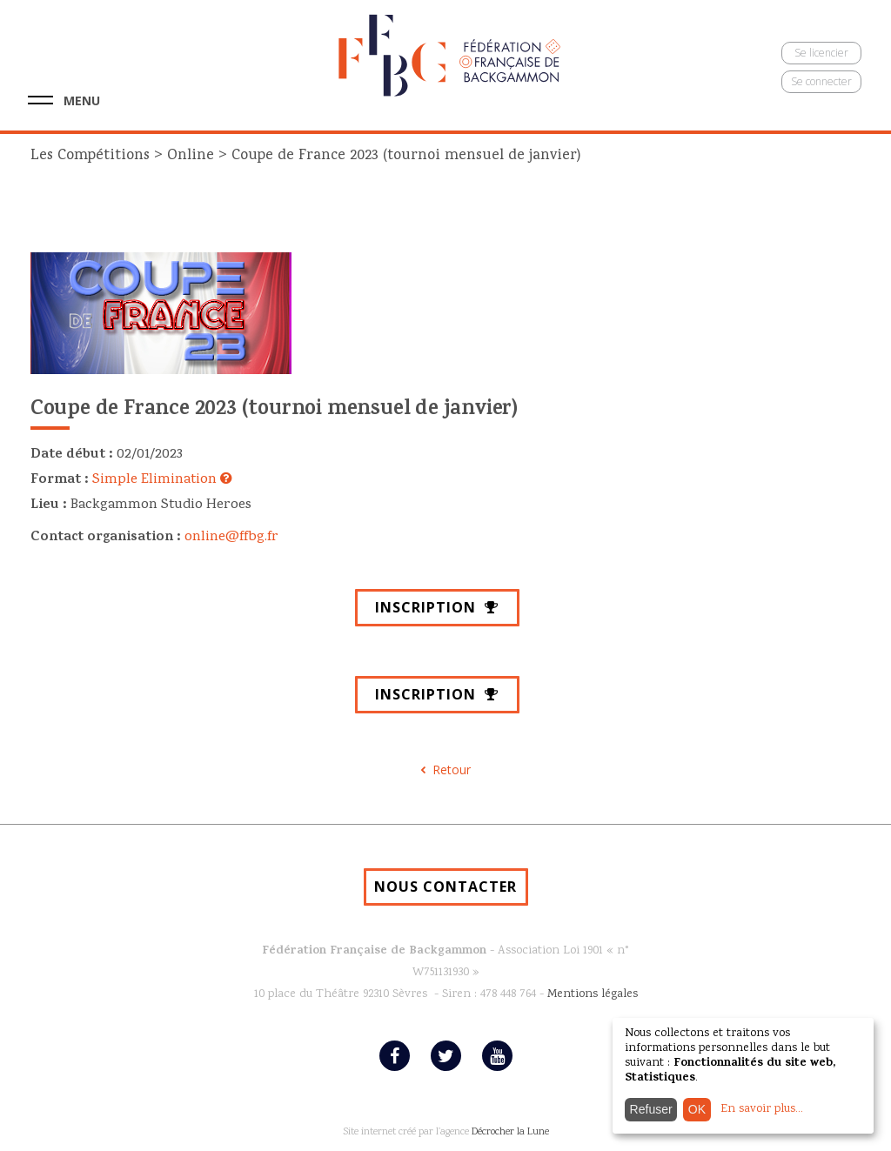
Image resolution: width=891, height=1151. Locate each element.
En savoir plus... (761, 1109)
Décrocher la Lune (510, 1132)
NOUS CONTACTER (445, 886)
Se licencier (821, 52)
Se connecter (821, 81)
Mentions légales (592, 994)
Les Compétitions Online (124, 156)
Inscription (437, 607)
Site (350, 1132)
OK (697, 1109)
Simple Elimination (162, 480)
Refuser (651, 1109)
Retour (451, 769)
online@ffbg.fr (231, 537)
